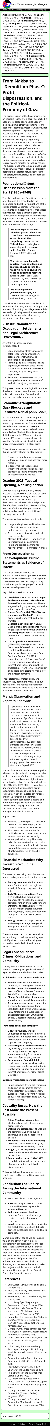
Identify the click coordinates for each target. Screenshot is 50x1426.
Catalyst (25, 1424)
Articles (11, 10)
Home (5, 10)
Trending (40, 10)
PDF (29, 14)
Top (33, 10)
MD (19, 14)
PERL (19, 1424)
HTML (13, 14)
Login (45, 10)
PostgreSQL (33, 1424)
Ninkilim (44, 1424)
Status (6, 12)
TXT (34, 14)
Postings (19, 10)
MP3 (24, 14)
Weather (27, 10)
